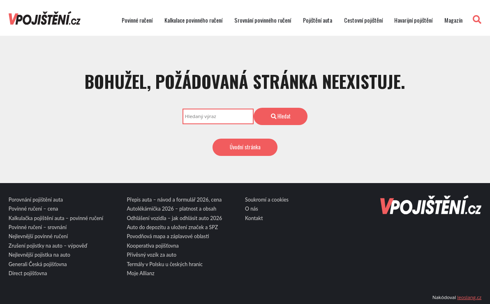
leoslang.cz (469, 297)
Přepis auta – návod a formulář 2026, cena (174, 200)
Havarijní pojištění (413, 20)
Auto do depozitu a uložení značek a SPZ (172, 227)
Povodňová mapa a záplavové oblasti (168, 236)
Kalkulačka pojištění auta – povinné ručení (56, 218)
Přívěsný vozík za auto (151, 255)
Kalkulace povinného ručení (193, 20)
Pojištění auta (317, 20)
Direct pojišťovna (28, 273)
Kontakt (254, 218)
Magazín (453, 20)
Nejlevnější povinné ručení (38, 236)
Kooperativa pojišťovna (152, 246)
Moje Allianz (140, 273)
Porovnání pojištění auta (36, 200)
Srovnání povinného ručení (262, 20)
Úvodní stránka (245, 147)
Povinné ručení (137, 20)
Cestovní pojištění (363, 20)
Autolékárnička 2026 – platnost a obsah (171, 209)
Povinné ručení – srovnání (38, 227)
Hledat (281, 116)
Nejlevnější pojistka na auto (39, 255)
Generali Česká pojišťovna (38, 264)
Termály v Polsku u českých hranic (165, 264)
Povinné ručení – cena (33, 209)
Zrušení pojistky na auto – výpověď (48, 246)
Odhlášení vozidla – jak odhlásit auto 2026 (174, 218)
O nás (251, 209)
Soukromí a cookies (267, 200)
